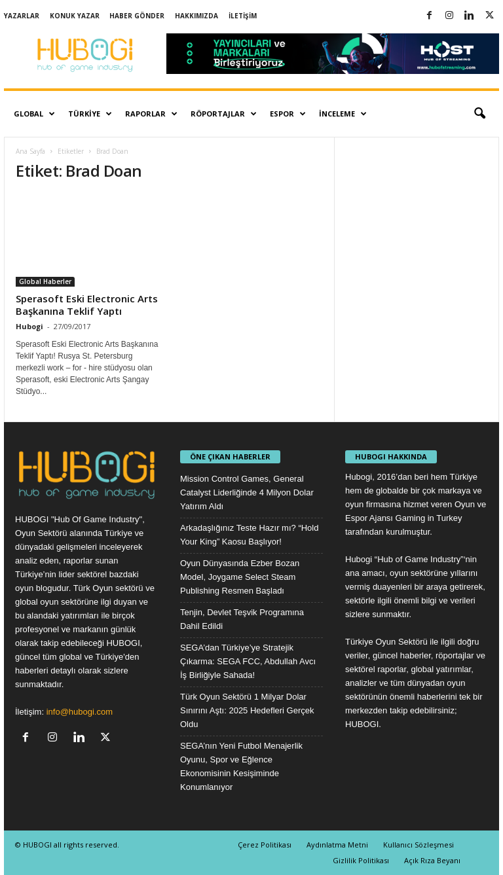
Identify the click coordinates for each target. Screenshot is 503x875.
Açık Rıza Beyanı (432, 860)
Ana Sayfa (30, 151)
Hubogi (29, 326)
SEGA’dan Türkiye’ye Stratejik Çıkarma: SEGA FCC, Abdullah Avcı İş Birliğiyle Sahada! (248, 661)
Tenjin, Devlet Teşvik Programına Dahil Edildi (242, 619)
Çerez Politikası (264, 844)
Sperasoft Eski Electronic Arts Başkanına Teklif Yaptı (87, 304)
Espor (288, 114)
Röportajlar (224, 114)
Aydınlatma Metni (337, 844)
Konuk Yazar (75, 15)
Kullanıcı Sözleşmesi (418, 844)
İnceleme (343, 114)
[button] (479, 113)
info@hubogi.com (80, 712)
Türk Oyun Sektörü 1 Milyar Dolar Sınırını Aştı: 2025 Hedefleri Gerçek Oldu (247, 710)
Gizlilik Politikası (361, 860)
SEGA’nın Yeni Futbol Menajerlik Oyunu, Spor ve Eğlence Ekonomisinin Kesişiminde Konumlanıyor (241, 766)
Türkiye (90, 114)
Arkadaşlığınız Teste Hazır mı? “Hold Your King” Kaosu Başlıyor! (249, 534)
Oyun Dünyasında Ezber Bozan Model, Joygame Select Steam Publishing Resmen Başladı (239, 577)
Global (34, 114)
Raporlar (151, 114)
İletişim (243, 15)
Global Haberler (45, 281)
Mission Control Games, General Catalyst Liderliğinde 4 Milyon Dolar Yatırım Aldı (247, 492)
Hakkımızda (196, 15)
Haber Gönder (136, 15)
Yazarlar (21, 15)
